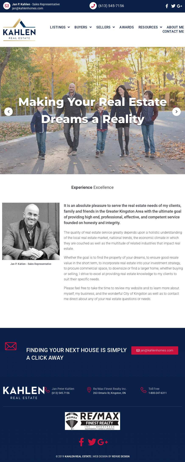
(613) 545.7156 (61, 393)
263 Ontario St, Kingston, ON (109, 393)
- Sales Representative (36, 4)
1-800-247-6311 (158, 393)
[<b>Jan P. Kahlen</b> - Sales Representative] (6, 5)
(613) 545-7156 (111, 6)
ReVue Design (120, 456)
